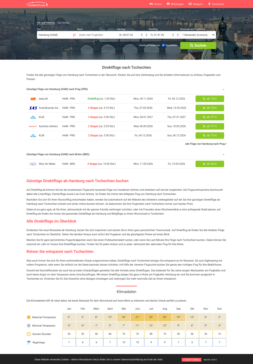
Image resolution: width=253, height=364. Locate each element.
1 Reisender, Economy (194, 34)
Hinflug (121, 29)
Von (39, 29)
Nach (80, 29)
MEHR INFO (210, 360)
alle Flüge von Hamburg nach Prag (206, 143)
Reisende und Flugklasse (192, 29)
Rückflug (153, 29)
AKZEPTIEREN (191, 360)
